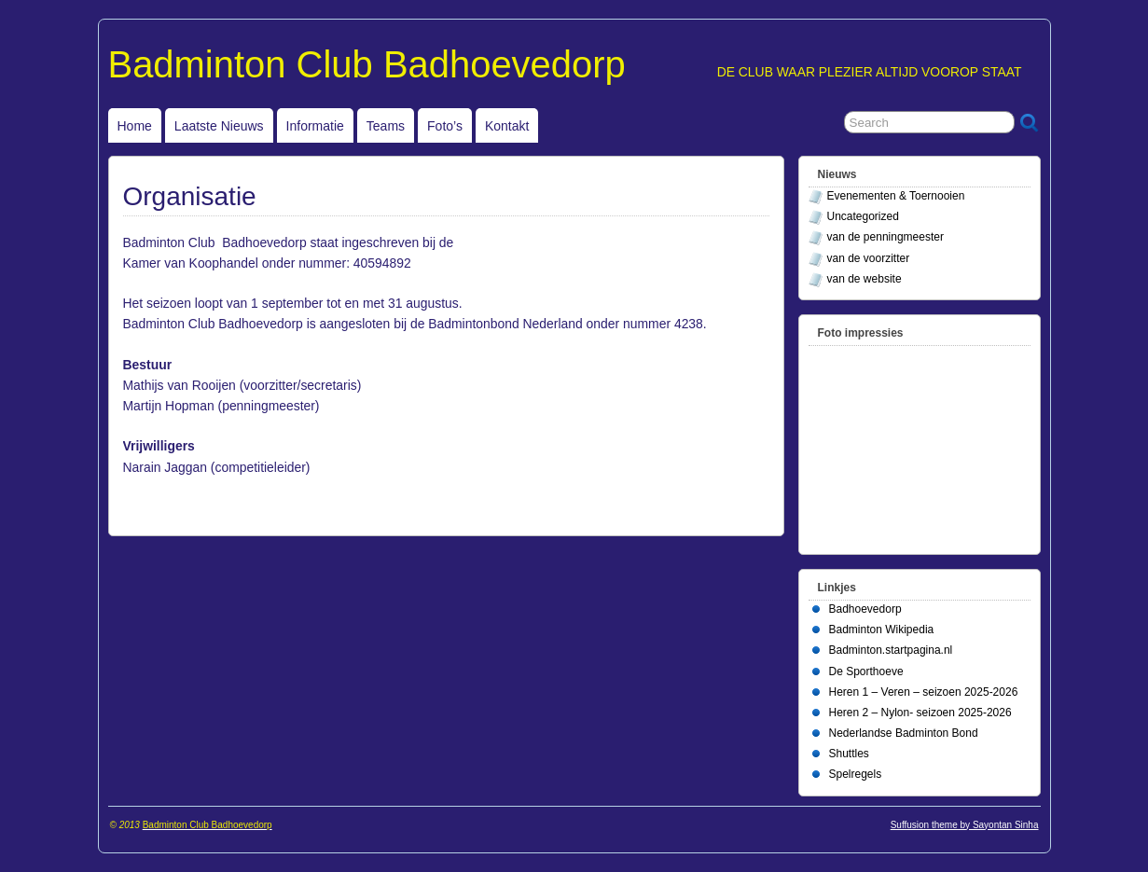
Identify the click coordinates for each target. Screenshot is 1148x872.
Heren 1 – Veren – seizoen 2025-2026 (923, 692)
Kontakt (507, 125)
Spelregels (855, 774)
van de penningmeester (885, 236)
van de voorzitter (868, 258)
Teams (386, 125)
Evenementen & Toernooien (896, 195)
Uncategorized (863, 216)
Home (135, 125)
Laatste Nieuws (219, 125)
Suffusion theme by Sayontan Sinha (965, 825)
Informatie (315, 125)
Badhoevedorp (865, 609)
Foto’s (445, 125)
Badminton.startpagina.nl (891, 650)
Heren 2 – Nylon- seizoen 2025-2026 (920, 712)
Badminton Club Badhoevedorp (367, 64)
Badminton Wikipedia (881, 629)
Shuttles (849, 753)
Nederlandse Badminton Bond (903, 733)
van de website (864, 278)
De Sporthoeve (866, 671)
